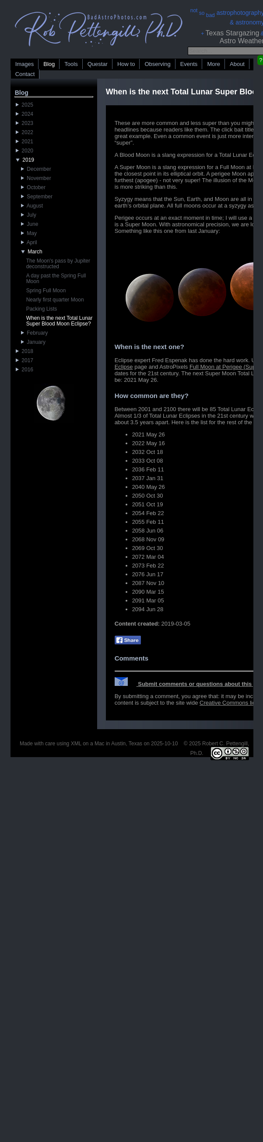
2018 (24, 351)
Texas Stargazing (232, 33)
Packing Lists (41, 309)
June (30, 224)
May (29, 233)
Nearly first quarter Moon (55, 300)
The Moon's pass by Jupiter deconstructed (58, 264)
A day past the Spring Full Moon (56, 278)
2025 (24, 105)
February (34, 333)
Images (24, 64)
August (32, 206)
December (36, 169)
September (37, 197)
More (213, 64)
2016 (24, 370)
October (33, 187)
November (36, 178)
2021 (24, 141)
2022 (24, 132)
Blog (49, 64)
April (29, 242)
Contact (25, 74)
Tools (70, 64)
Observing (157, 64)
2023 (24, 123)
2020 (24, 151)
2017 (24, 360)
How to (126, 64)
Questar (98, 64)
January (33, 342)
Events (189, 64)
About (237, 64)
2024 (24, 114)
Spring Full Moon (46, 290)
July (28, 215)
